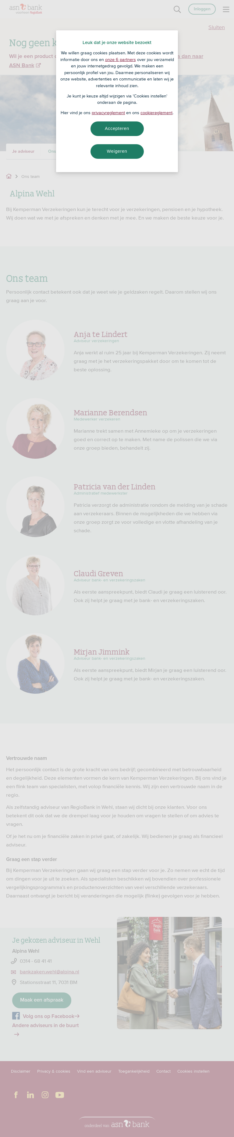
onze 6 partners (120, 59)
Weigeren (117, 151)
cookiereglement (156, 112)
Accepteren (117, 128)
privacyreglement (108, 112)
